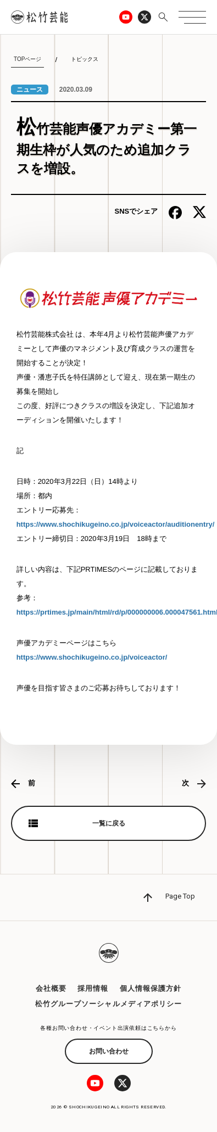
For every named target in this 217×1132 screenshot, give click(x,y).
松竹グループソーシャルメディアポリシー (108, 1004)
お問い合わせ (109, 1051)
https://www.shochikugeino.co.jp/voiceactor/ (92, 657)
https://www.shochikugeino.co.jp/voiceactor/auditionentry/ (115, 524)
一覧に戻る (108, 823)
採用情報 (92, 988)
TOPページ (27, 59)
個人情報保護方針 (150, 988)
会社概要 (51, 988)
